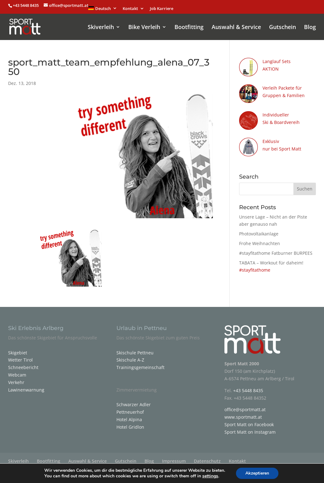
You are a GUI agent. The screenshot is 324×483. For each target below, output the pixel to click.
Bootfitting (189, 24)
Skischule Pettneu (135, 349)
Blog (310, 24)
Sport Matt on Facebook (249, 421)
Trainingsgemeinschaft (140, 364)
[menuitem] (102, 10)
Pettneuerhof (130, 409)
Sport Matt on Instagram (250, 429)
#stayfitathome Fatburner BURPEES (275, 250)
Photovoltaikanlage (258, 231)
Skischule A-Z (130, 357)
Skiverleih (101, 24)
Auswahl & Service (236, 24)
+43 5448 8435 (26, 5)
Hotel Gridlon (130, 424)
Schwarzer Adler (133, 401)
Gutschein (282, 24)
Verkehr (16, 379)
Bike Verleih (144, 24)
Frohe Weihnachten (259, 240)
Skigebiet (17, 349)
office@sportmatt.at (245, 406)
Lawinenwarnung (26, 387)
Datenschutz (207, 458)
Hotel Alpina (129, 416)
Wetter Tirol (20, 357)
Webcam (17, 372)
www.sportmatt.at (243, 414)
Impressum (174, 458)
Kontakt (130, 9)
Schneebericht (23, 364)
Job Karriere (161, 9)
